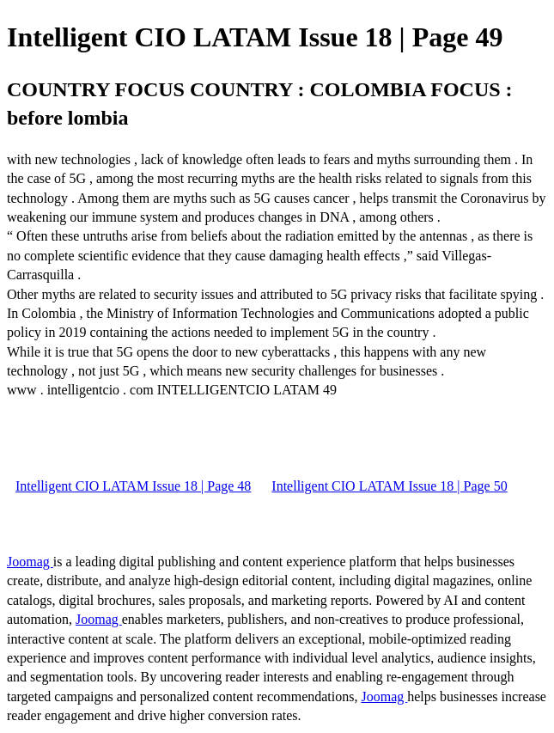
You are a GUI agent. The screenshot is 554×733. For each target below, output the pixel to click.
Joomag (30, 561)
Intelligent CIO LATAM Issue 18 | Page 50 (389, 486)
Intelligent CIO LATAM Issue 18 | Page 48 (133, 486)
